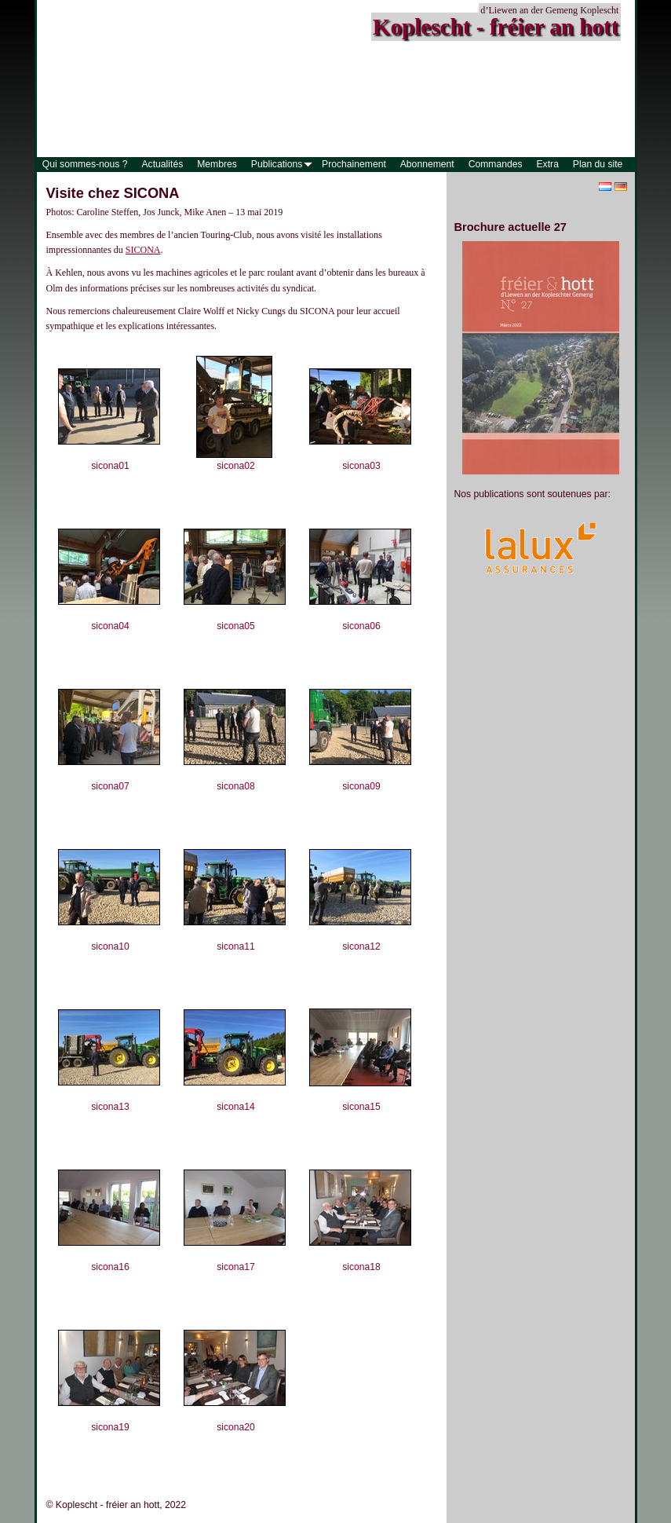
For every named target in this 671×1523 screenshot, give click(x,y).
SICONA (143, 249)
